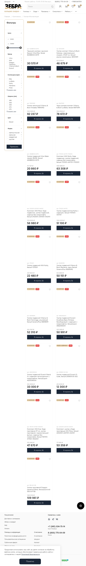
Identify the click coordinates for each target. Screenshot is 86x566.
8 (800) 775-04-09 (56, 532)
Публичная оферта (10, 542)
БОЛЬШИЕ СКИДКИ (12, 11)
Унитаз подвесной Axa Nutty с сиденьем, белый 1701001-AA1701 (67, 213)
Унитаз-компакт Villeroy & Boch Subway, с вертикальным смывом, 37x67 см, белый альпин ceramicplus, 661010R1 (68, 54)
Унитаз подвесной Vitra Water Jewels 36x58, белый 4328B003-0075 (38, 158)
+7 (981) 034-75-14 (56, 526)
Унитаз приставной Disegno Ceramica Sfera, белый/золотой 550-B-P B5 (38, 489)
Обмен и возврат (10, 522)
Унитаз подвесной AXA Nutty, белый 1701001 (37, 266)
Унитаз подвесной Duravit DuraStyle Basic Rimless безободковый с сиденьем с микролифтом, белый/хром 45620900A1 (67, 322)
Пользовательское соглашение (15, 539)
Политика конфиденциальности (15, 536)
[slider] (7, 47)
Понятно (30, 561)
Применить (14, 147)
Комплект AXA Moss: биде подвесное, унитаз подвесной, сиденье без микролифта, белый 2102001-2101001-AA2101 (38, 214)
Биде (36, 11)
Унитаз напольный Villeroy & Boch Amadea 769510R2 (37, 107)
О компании (38, 536)
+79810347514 (77, 2)
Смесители (58, 11)
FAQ (5, 525)
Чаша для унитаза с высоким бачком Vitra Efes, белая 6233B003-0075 (37, 53)
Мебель (68, 11)
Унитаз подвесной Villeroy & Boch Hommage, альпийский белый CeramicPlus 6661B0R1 (37, 320)
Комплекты (17, 16)
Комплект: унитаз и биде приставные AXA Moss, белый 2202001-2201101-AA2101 (67, 431)
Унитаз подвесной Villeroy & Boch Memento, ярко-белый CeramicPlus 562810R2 (67, 267)
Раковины (45, 11)
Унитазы (27, 11)
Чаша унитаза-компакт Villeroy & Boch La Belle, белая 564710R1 (68, 107)
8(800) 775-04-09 (61, 2)
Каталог (37, 542)
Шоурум (7, 2)
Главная (7, 16)
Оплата (6, 528)
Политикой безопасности (30, 554)
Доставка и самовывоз (12, 519)
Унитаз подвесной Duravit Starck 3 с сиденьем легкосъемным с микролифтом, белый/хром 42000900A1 (39, 377)
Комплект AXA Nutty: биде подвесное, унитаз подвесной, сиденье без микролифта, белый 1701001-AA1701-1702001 (68, 159)
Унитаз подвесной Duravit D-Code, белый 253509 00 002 (67, 376)
